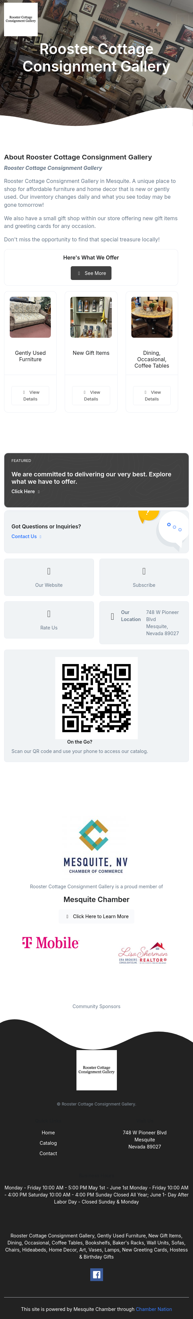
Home (48, 1132)
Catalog (48, 1143)
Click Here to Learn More (96, 916)
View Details (30, 395)
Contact (48, 1153)
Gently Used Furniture (30, 356)
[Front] (22, 19)
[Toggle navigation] (182, 19)
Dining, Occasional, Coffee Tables (151, 359)
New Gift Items (91, 353)
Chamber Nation (154, 1309)
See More (91, 273)
